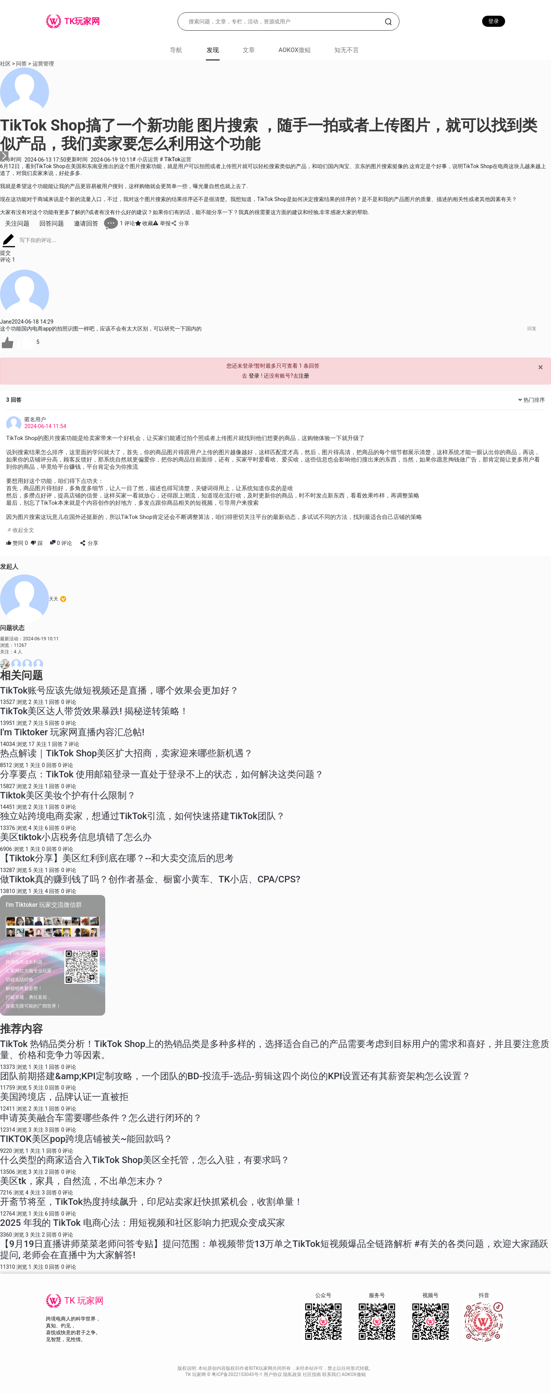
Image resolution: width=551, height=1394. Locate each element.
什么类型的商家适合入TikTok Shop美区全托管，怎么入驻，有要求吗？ (145, 1160)
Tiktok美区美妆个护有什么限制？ (68, 795)
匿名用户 (35, 419)
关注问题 (17, 223)
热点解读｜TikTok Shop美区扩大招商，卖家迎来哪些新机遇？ (126, 753)
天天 (53, 599)
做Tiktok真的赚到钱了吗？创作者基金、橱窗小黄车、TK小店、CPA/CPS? (150, 879)
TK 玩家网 (84, 1301)
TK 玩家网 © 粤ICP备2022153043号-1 (224, 1374)
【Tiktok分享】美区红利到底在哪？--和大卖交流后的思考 (117, 858)
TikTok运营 (175, 159)
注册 (303, 376)
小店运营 (146, 159)
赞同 (17, 543)
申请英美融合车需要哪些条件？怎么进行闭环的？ (101, 1118)
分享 (180, 223)
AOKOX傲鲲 (295, 50)
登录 (493, 21)
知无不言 (346, 50)
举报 (161, 223)
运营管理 (43, 64)
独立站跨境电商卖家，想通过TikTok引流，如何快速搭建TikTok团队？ (142, 816)
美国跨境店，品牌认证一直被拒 (64, 1096)
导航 (176, 50)
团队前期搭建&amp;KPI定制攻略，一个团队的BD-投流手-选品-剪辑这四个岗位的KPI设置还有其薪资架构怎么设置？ (235, 1076)
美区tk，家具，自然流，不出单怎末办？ (82, 1181)
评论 (61, 543)
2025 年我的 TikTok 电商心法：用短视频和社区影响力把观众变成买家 (142, 1222)
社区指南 (312, 1374)
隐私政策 (293, 1374)
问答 (21, 64)
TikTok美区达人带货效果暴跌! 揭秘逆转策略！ (94, 711)
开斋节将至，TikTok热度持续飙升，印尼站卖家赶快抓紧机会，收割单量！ (151, 1201)
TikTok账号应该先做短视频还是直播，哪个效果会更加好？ (119, 690)
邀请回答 (86, 223)
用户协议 (273, 1374)
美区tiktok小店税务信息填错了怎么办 (76, 837)
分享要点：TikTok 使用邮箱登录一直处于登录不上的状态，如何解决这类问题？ (162, 774)
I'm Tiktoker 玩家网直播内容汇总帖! (72, 732)
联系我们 (332, 1374)
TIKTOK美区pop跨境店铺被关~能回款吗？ (86, 1139)
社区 (5, 64)
